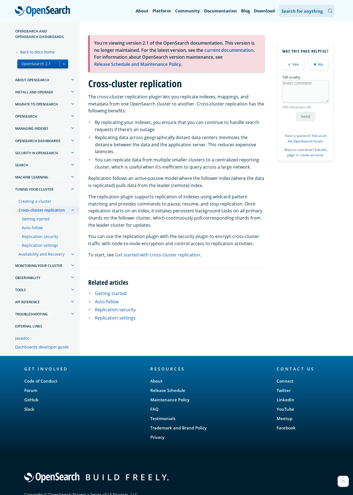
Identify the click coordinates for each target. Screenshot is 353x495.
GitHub (31, 399)
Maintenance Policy (169, 399)
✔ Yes (293, 64)
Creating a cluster (34, 201)
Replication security (40, 236)
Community (187, 10)
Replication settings (40, 245)
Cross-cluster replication (41, 210)
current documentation (228, 50)
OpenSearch (44, 11)
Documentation (220, 10)
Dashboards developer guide (42, 347)
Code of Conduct (40, 381)
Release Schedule (167, 390)
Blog (245, 10)
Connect (285, 381)
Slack (29, 409)
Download (264, 10)
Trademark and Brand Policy (178, 428)
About (142, 10)
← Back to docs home (35, 52)
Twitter (284, 390)
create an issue (311, 155)
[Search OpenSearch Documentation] (306, 11)
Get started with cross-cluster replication (157, 255)
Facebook (286, 428)
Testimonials (162, 418)
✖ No (318, 64)
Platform (162, 10)
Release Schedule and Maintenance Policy (137, 64)
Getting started (36, 218)
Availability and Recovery (41, 254)
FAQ (154, 409)
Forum (30, 390)
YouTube (285, 409)
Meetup (284, 418)
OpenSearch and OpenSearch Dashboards (39, 34)
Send (305, 116)
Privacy (157, 437)
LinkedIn (285, 399)
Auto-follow (32, 227)
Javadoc (22, 338)
